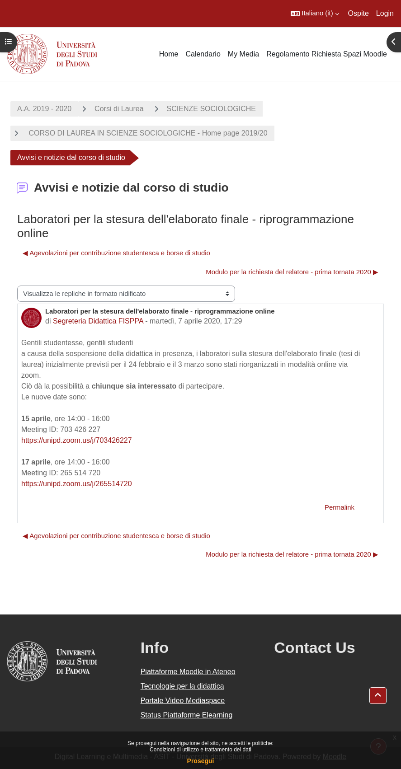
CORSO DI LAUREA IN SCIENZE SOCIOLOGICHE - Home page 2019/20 (147, 133)
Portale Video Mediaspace (183, 700)
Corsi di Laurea (119, 109)
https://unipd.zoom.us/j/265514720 (76, 484)
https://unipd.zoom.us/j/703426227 (76, 440)
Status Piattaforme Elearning (187, 715)
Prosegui (200, 760)
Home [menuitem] (169, 54)
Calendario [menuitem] (202, 54)
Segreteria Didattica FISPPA (98, 321)
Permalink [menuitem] (339, 507)
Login (385, 13)
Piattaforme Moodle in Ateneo (188, 671)
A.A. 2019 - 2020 (44, 109)
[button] (314, 13)
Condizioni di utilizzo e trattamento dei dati (200, 749)
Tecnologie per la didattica (182, 686)
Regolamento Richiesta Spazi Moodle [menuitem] (326, 54)
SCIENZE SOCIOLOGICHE (211, 109)
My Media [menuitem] (243, 54)
